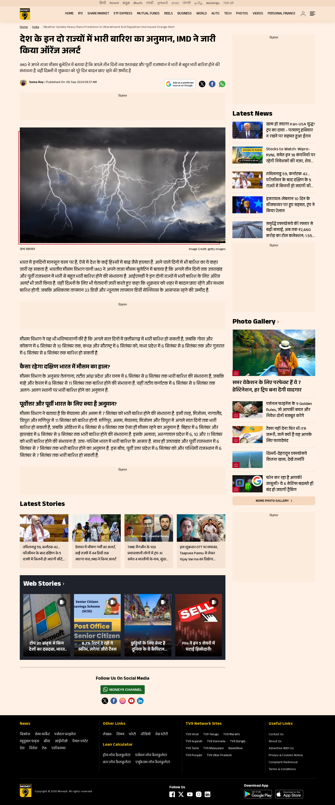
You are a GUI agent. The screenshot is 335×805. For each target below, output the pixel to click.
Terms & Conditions (282, 769)
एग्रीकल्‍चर (58, 748)
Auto (215, 14)
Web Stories (42, 585)
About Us (275, 742)
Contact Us (276, 735)
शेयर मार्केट (42, 735)
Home (69, 14)
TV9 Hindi (192, 735)
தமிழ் (198, 3)
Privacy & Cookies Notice (286, 755)
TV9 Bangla (237, 742)
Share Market (98, 14)
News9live (235, 749)
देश (22, 748)
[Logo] (25, 796)
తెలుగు (137, 3)
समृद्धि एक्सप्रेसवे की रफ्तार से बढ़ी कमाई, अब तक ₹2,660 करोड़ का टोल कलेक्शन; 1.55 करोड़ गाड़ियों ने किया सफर (289, 230)
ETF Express (123, 14)
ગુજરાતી (162, 3)
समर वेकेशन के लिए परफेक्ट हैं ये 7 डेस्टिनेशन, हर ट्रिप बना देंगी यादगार (267, 387)
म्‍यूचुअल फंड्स (29, 741)
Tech (227, 14)
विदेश (33, 748)
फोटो (132, 735)
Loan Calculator (118, 745)
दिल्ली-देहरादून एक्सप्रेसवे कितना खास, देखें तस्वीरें (286, 457)
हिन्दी (103, 3)
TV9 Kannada (216, 742)
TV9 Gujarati (194, 742)
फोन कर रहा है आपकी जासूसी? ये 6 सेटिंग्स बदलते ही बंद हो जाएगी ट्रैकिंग (289, 484)
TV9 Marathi (231, 735)
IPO (80, 14)
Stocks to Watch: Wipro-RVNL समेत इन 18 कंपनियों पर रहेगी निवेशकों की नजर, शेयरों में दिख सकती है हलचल (290, 155)
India (35, 27)
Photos (242, 14)
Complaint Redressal (283, 762)
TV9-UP (228, 3)
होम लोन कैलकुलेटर (117, 755)
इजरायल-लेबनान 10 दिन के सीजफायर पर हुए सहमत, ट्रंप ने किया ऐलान (290, 205)
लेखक (107, 735)
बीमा (47, 741)
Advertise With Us (281, 749)
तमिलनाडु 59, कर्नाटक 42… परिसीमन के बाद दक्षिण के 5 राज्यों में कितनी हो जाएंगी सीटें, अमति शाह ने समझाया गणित (290, 180)
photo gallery (253, 322)
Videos (258, 14)
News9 (114, 3)
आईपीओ (61, 741)
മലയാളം (213, 3)
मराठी (149, 3)
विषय (120, 735)
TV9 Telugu (211, 735)
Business (185, 14)
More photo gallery (272, 500)
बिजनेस (25, 735)
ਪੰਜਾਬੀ (187, 3)
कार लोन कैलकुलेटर (117, 762)
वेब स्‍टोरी (161, 735)
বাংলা (175, 3)
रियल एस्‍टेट (80, 741)
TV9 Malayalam (213, 749)
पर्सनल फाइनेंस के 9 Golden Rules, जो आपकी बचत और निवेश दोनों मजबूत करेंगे (289, 410)
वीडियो (146, 735)
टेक (44, 748)
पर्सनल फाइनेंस (65, 735)
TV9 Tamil (192, 749)
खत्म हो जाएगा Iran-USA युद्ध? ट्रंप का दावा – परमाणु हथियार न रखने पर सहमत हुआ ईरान (290, 130)
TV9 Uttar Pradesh (219, 755)
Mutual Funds (148, 14)
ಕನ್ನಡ (126, 3)
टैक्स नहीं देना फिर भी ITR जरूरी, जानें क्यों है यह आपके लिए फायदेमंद (289, 435)
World (201, 14)
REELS (168, 14)
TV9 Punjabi (194, 755)
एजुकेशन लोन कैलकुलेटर (152, 762)
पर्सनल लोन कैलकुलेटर (151, 755)
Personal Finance (281, 14)
